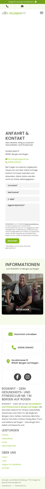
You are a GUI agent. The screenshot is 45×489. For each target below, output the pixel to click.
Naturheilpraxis (9, 445)
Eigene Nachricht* (16, 205)
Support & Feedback (11, 464)
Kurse (4, 442)
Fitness (5, 435)
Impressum (6, 485)
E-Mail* (11, 199)
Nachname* (13, 192)
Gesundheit (7, 438)
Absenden (12, 240)
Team (4, 457)
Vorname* (13, 185)
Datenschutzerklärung (32, 224)
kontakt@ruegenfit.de (17, 159)
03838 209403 (13, 162)
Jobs (4, 460)
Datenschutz (20, 485)
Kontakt (5, 468)
